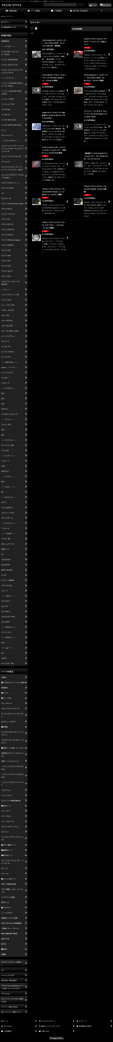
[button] (101, 10)
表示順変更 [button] (77, 29)
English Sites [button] (56, 1038)
